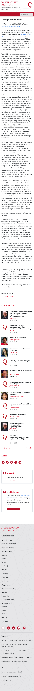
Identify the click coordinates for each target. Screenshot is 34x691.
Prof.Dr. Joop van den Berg (10, 26)
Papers (3, 559)
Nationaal (4, 577)
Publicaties (6, 552)
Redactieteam (6, 596)
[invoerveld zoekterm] (26, 14)
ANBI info (4, 614)
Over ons (5, 585)
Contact (4, 617)
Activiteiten (7, 540)
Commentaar (7, 536)
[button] (4, 628)
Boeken (4, 555)
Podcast (4, 569)
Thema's (5, 574)
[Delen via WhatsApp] (16, 462)
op (29, 285)
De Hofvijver (5, 566)
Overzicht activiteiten (8, 544)
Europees (4, 581)
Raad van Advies (7, 603)
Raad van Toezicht (7, 600)
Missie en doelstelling (8, 589)
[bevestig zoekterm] (22, 14)
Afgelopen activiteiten (8, 547)
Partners (4, 607)
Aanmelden (13, 509)
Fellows (4, 610)
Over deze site (6, 621)
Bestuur (4, 592)
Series (3, 562)
